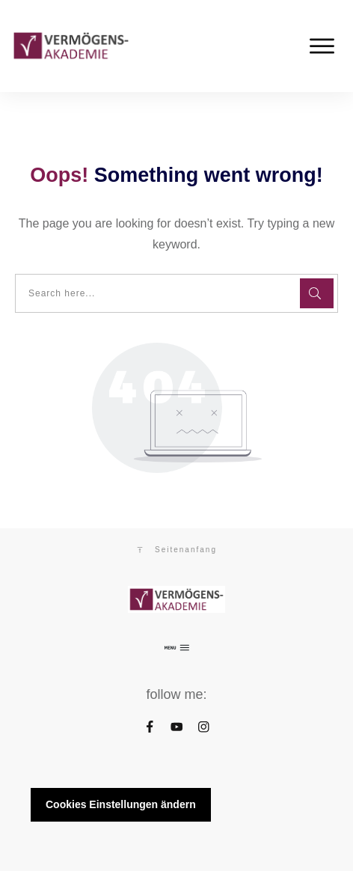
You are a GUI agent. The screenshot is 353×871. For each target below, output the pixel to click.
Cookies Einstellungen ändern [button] (121, 804)
